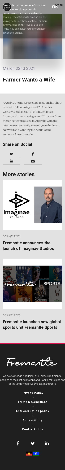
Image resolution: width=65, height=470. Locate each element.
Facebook (18, 443)
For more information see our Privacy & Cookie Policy (25, 25)
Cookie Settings (13, 32)
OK (55, 6)
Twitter (32, 443)
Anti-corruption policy (32, 411)
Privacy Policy (33, 393)
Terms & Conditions (33, 402)
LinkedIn (47, 443)
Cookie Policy (32, 429)
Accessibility (32, 420)
